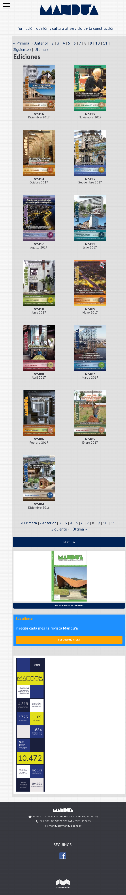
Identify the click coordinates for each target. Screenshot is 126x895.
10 (97, 43)
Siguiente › (22, 49)
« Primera (21, 43)
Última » (41, 49)
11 (105, 43)
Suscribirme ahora (69, 639)
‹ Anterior (40, 43)
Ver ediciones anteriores (69, 605)
